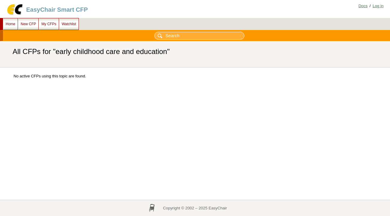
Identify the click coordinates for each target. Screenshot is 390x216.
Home (10, 24)
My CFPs (48, 24)
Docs (363, 6)
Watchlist (69, 24)
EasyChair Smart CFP (57, 9)
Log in (378, 6)
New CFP (28, 24)
